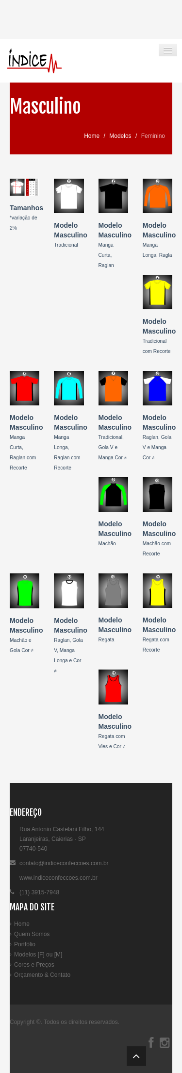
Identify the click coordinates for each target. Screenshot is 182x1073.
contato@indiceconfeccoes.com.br (64, 863)
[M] (58, 954)
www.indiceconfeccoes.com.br (58, 877)
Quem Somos (32, 934)
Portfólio (24, 944)
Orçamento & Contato (42, 975)
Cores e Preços (34, 964)
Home (91, 136)
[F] (41, 954)
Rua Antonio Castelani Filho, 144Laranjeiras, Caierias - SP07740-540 (61, 839)
